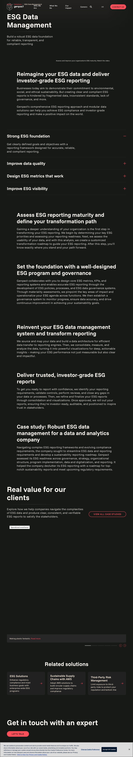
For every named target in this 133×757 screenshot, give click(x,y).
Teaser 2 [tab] (88, 645)
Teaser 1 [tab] (94, 645)
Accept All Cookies (109, 749)
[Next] (124, 645)
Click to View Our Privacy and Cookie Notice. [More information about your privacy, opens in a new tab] (32, 755)
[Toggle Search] (91, 7)
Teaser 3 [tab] (101, 645)
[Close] (129, 749)
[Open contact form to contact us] (18, 734)
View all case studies (107, 514)
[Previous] (120, 645)
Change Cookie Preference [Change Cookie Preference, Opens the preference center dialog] (90, 749)
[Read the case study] (66, 583)
